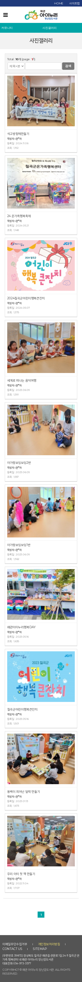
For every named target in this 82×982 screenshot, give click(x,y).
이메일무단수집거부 (14, 944)
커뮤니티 (7, 27)
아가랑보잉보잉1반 (18, 545)
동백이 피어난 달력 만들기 (23, 792)
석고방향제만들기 (18, 134)
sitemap (40, 949)
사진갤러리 (49, 27)
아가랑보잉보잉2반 (19, 463)
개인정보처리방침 (49, 944)
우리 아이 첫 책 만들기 (21, 874)
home (58, 3)
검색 (68, 66)
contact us (12, 949)
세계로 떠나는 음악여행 (21, 380)
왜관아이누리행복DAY (21, 627)
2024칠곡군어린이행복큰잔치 (26, 298)
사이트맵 (74, 3)
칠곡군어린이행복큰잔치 (22, 709)
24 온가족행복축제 (19, 216)
